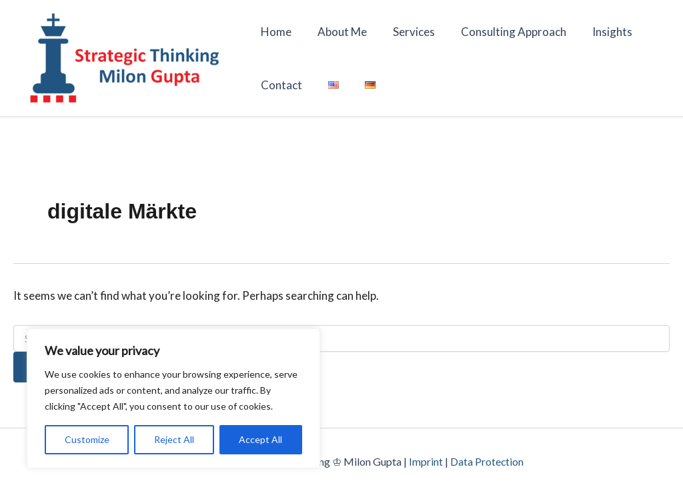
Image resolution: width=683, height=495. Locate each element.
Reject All (174, 439)
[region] (173, 398)
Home (274, 32)
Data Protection (487, 461)
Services (406, 32)
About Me (337, 32)
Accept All (260, 439)
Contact (280, 85)
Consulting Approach (502, 32)
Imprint (426, 461)
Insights (598, 32)
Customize (87, 439)
